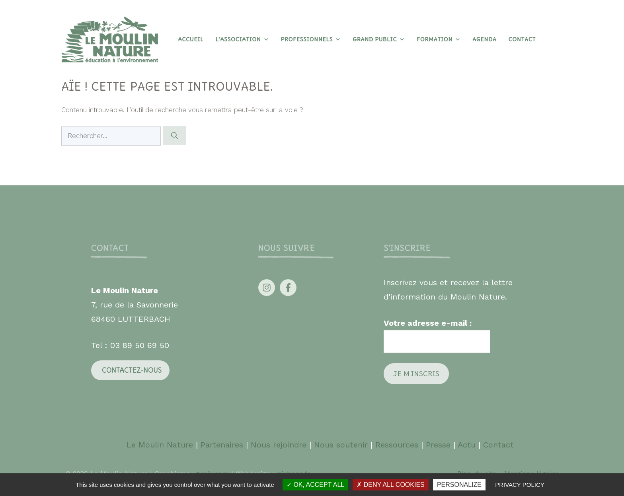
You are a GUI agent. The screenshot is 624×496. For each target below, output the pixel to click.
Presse (438, 444)
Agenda (484, 39)
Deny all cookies (390, 484)
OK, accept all (315, 484)
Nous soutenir (341, 444)
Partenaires (223, 444)
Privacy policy (519, 484)
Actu (467, 444)
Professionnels (311, 39)
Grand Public (379, 39)
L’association (242, 39)
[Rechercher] (174, 135)
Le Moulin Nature (160, 444)
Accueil (190, 39)
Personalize (459, 484)
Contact (522, 39)
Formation (438, 39)
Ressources (396, 444)
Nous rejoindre (278, 444)
